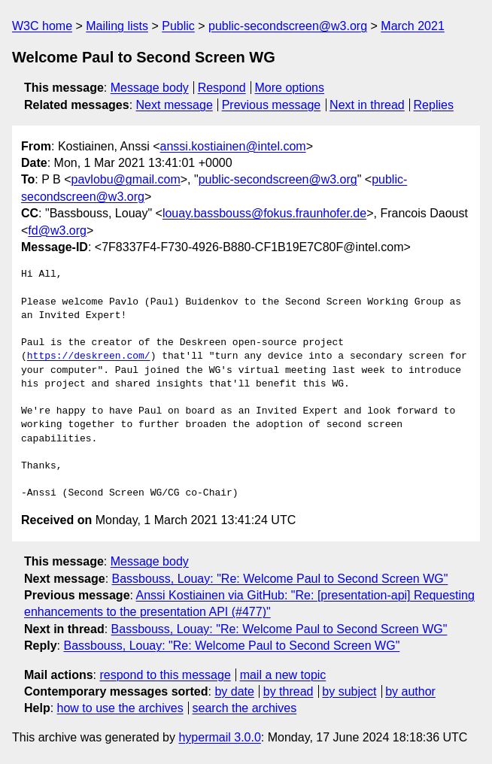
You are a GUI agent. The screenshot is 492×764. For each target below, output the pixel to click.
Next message (174, 105)
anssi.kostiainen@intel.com (233, 146)
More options (290, 87)
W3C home (42, 26)
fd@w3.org (57, 230)
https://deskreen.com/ (88, 356)
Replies (434, 105)
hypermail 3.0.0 (219, 737)
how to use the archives (120, 708)
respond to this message (164, 674)
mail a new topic (283, 674)
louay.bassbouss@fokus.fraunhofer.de (264, 213)
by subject (349, 691)
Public (178, 26)
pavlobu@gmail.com (126, 179)
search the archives (245, 708)
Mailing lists (117, 26)
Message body (150, 87)
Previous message (271, 105)
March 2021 (413, 26)
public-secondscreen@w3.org (287, 26)
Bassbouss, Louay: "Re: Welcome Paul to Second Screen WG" (280, 578)
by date (234, 691)
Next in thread (367, 105)
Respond (222, 87)
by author (410, 691)
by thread (288, 691)
